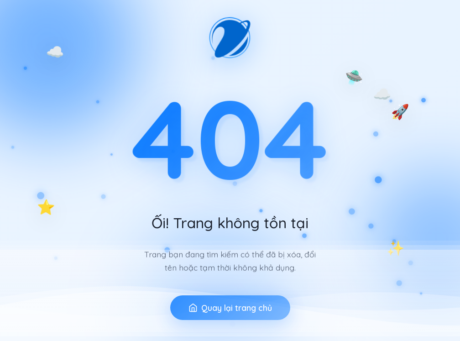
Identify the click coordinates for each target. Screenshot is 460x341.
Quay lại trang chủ (230, 313)
